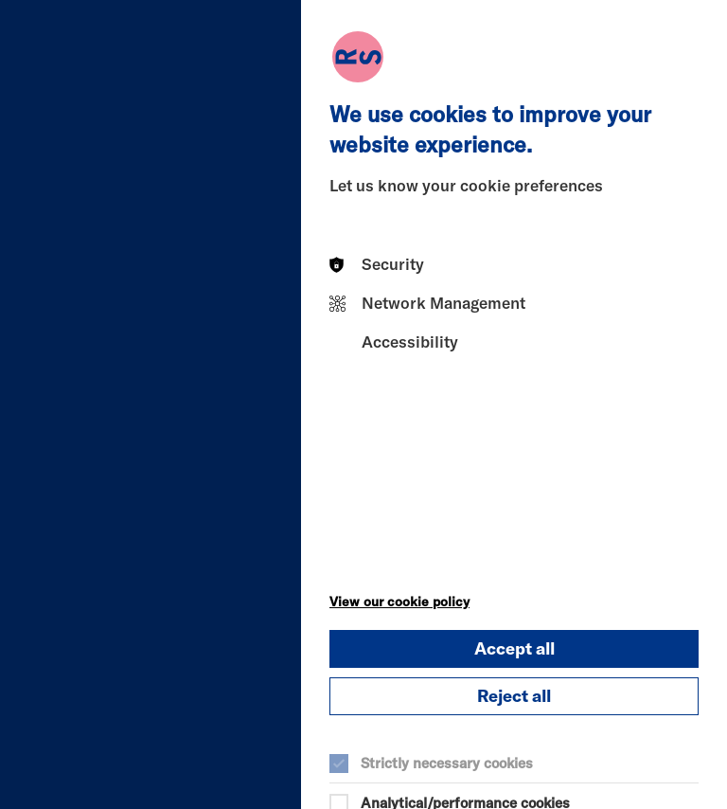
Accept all (514, 648)
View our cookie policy (399, 601)
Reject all (514, 696)
